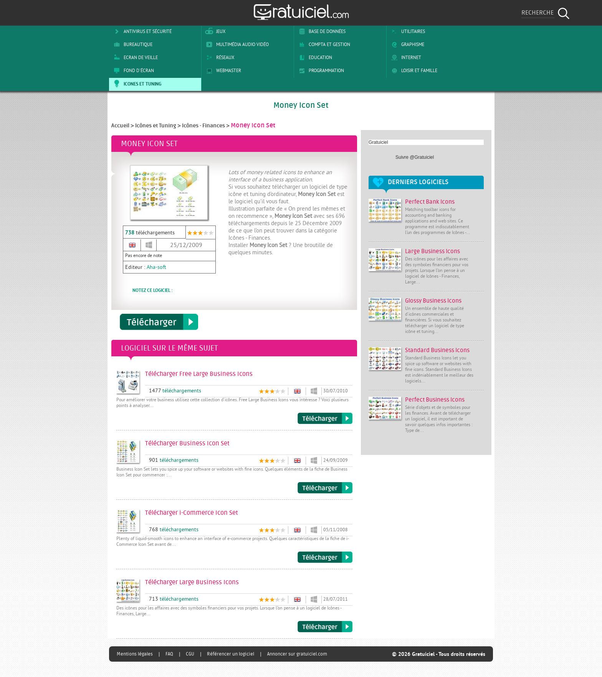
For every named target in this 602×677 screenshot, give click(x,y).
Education (314, 57)
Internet (405, 57)
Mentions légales (135, 654)
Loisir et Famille (413, 70)
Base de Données (321, 31)
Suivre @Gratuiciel (414, 157)
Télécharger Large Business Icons (325, 627)
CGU (190, 654)
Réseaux (218, 57)
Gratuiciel (378, 142)
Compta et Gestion (323, 44)
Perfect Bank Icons (430, 202)
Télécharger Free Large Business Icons (325, 418)
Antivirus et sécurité (141, 31)
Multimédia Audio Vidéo (236, 44)
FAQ (169, 654)
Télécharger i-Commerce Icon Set (325, 557)
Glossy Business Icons (433, 301)
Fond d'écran (132, 70)
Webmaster (222, 70)
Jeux (214, 31)
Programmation (320, 70)
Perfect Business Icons (435, 400)
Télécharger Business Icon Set (325, 488)
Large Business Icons (432, 251)
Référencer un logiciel (230, 654)
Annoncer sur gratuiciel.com (297, 654)
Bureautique (131, 44)
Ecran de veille (134, 57)
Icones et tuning (136, 83)
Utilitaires (407, 31)
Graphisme (406, 44)
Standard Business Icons (437, 350)
